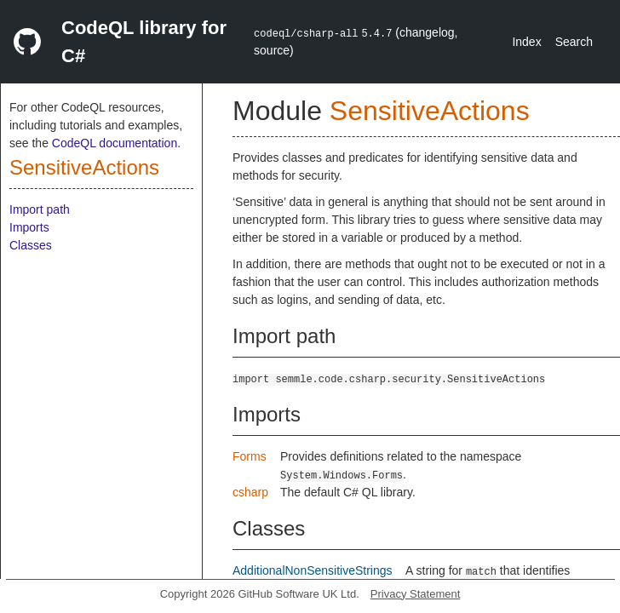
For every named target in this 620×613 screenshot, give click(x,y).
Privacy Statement (415, 593)
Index (526, 42)
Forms (249, 456)
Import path (39, 209)
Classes (30, 245)
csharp (250, 492)
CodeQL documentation (114, 143)
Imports (29, 227)
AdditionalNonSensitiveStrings (312, 570)
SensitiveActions (84, 167)
